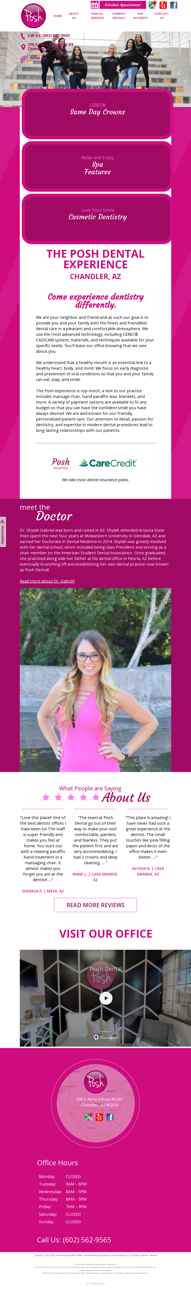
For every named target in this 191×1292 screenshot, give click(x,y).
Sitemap (153, 1255)
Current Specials (118, 16)
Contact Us (161, 16)
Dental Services (97, 16)
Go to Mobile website (95, 1284)
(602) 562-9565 (87, 1239)
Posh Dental (61, 1255)
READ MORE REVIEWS (95, 905)
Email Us (38, 58)
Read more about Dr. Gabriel (47, 581)
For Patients (140, 16)
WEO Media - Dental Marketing (85, 1255)
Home (58, 16)
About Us (74, 16)
